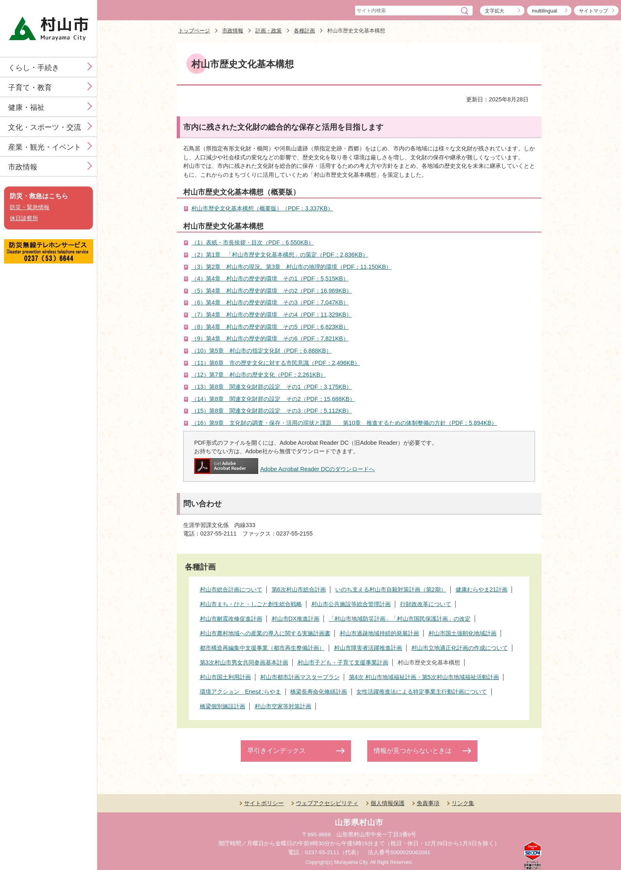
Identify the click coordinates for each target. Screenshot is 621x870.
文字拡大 (494, 11)
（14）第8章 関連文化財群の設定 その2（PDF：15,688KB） (273, 399)
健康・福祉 (26, 107)
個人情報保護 (387, 803)
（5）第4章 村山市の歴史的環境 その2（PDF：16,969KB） (271, 290)
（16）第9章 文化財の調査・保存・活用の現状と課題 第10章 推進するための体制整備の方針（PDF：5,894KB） (344, 423)
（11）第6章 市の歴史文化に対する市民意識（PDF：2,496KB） (275, 363)
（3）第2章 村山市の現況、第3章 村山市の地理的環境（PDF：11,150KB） (291, 267)
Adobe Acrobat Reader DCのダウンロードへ (284, 469)
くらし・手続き (33, 68)
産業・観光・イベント (44, 147)
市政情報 (22, 167)
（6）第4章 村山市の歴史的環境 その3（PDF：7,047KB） (270, 302)
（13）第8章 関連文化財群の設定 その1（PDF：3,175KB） (271, 387)
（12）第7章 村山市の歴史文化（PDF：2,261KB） (258, 374)
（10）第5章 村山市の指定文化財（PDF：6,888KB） (261, 350)
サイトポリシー (264, 803)
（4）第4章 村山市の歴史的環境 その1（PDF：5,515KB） (270, 278)
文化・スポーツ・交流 (44, 127)
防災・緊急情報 (29, 207)
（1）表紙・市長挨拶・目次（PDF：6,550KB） (252, 242)
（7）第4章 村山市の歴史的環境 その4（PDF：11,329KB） (271, 314)
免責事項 (428, 803)
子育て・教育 (30, 88)
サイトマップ (593, 11)
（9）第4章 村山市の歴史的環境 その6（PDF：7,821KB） (270, 338)
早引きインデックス (276, 750)
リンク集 (463, 803)
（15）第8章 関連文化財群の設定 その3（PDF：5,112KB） (271, 410)
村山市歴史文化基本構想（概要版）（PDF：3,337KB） (262, 208)
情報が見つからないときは (413, 750)
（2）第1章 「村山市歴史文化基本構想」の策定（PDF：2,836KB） (279, 254)
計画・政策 (268, 31)
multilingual (544, 11)
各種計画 (304, 31)
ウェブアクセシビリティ (327, 803)
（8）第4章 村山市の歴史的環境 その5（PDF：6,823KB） (270, 327)
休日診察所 (24, 218)
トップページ (194, 31)
